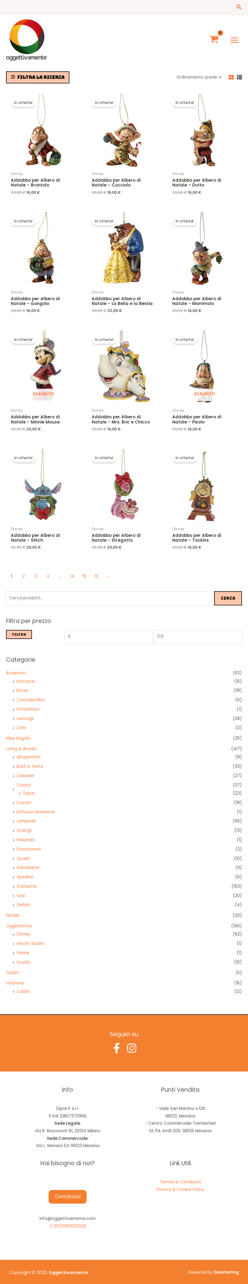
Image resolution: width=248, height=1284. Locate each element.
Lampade (26, 816)
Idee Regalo (18, 734)
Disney (23, 929)
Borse (22, 686)
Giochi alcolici (30, 939)
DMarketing (226, 1268)
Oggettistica (19, 921)
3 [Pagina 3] (35, 572)
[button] (239, 7)
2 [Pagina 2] (23, 572)
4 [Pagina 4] (47, 572)
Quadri (23, 854)
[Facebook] (116, 1043)
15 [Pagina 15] (84, 572)
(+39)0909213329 (67, 1221)
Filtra (19, 629)
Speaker (25, 872)
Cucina (24, 780)
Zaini (21, 723)
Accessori (16, 668)
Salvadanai (28, 863)
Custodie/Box (31, 695)
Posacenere (29, 844)
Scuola (23, 957)
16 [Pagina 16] (96, 572)
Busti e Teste (30, 762)
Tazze (29, 789)
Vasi (21, 891)
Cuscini (24, 798)
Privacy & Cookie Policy (180, 1185)
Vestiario (15, 978)
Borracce (26, 676)
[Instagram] (131, 1043)
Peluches (26, 835)
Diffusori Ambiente (36, 807)
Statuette (27, 882)
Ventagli (25, 714)
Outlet (12, 968)
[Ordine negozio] (198, 73)
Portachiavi (28, 705)
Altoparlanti (28, 752)
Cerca (228, 593)
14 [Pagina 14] (72, 572)
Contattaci (68, 1191)
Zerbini (23, 900)
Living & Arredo (21, 744)
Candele (25, 771)
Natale (13, 911)
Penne (23, 948)
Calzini (23, 987)
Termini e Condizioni (180, 1177)
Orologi (24, 826)
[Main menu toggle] (234, 37)
